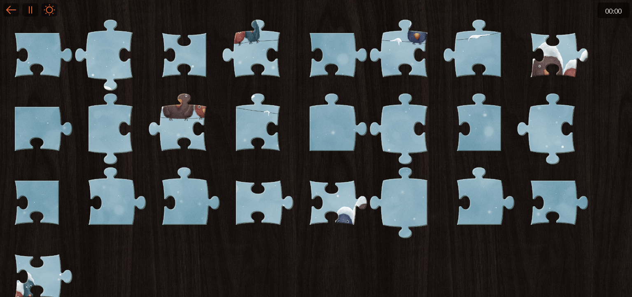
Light (49, 9)
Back (11, 9)
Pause (30, 9)
